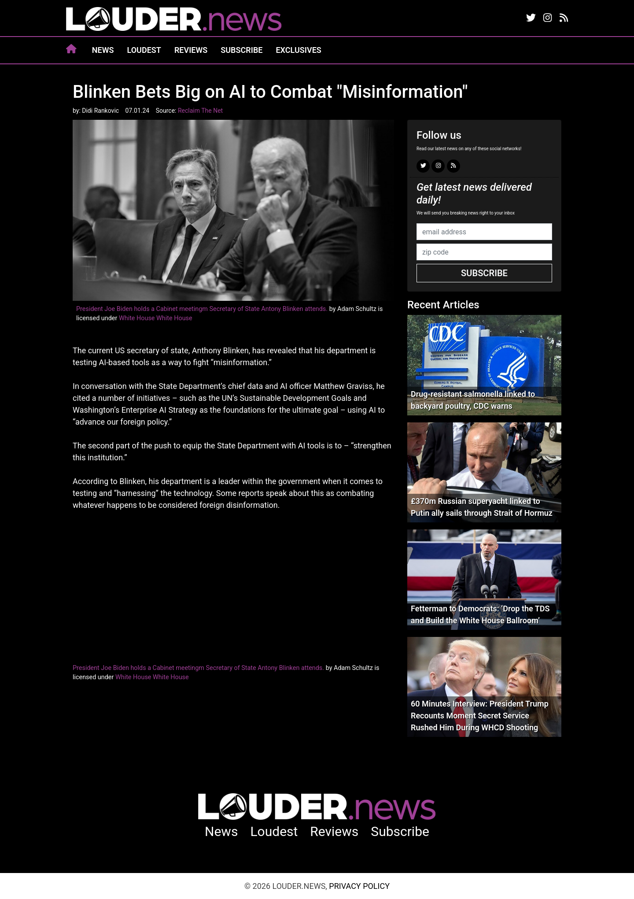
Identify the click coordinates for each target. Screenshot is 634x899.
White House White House (155, 318)
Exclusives (298, 50)
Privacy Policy (359, 886)
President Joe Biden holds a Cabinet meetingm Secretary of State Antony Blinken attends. (202, 309)
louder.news (174, 20)
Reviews (190, 50)
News (103, 50)
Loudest (144, 50)
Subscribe (241, 50)
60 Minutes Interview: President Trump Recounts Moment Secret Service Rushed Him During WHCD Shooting (480, 715)
